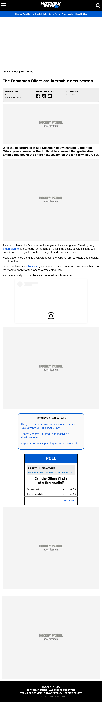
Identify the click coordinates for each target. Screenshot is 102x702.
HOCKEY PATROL (10, 72)
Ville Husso (32, 266)
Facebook (70, 95)
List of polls (69, 500)
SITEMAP (49, 696)
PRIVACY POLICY (53, 693)
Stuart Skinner (11, 248)
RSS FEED (41, 696)
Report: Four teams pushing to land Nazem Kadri (49, 443)
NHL (23, 72)
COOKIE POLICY (73, 693)
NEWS (30, 72)
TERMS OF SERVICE (31, 693)
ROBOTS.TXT (60, 696)
